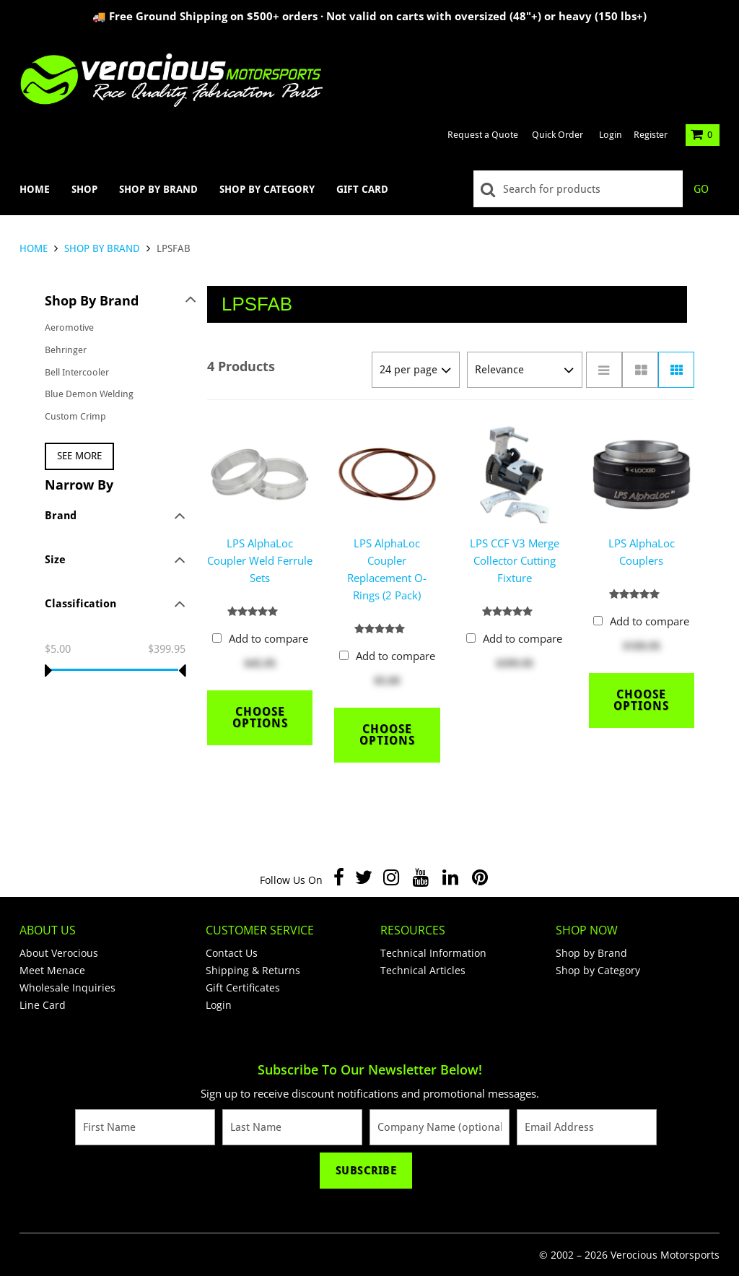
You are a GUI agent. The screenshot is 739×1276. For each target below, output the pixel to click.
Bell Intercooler (77, 372)
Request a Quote (482, 134)
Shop (84, 189)
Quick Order (557, 134)
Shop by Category (267, 189)
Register (651, 134)
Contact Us (232, 953)
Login (610, 134)
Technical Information (433, 953)
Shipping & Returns (253, 970)
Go (701, 189)
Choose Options (260, 717)
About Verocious (58, 953)
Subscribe (366, 1170)
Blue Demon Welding (89, 394)
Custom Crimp (75, 416)
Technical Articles (422, 970)
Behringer (66, 349)
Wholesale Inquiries (67, 987)
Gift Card (362, 189)
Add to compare (268, 638)
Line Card (42, 1005)
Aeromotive (69, 327)
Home (34, 189)
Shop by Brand (158, 189)
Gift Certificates (243, 987)
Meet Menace (52, 970)
